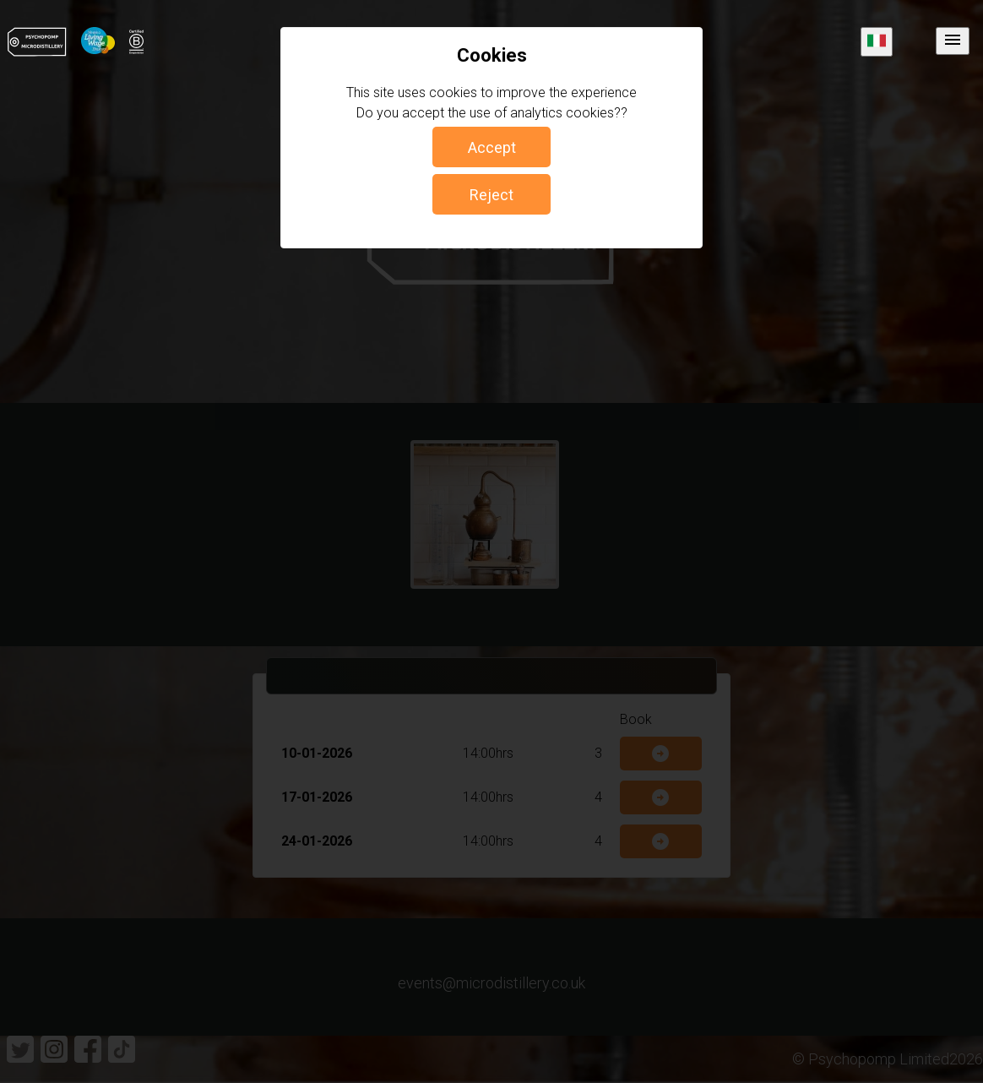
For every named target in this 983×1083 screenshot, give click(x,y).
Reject (491, 195)
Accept (492, 147)
